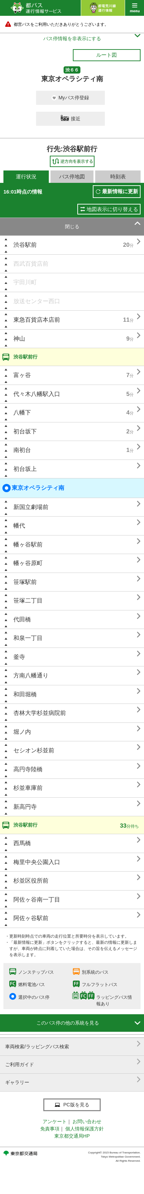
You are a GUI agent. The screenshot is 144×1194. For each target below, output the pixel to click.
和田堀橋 (25, 694)
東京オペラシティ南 (33, 488)
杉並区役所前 (30, 880)
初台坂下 (25, 431)
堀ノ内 (22, 732)
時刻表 (118, 176)
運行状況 (26, 176)
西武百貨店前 (30, 264)
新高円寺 (25, 807)
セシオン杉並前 (33, 750)
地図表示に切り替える (112, 209)
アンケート (55, 1121)
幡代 (19, 525)
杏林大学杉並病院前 (39, 713)
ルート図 (106, 55)
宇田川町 (25, 282)
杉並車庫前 (28, 788)
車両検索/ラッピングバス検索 (73, 1044)
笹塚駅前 (25, 582)
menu (134, 8)
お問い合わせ (87, 1121)
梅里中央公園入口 (36, 862)
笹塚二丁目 (28, 600)
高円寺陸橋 (28, 769)
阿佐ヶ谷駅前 (30, 918)
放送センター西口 (36, 301)
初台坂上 (25, 469)
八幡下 (22, 412)
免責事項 (49, 1128)
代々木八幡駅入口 (36, 394)
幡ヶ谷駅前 (28, 544)
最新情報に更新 (120, 191)
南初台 (22, 450)
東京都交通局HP (72, 1136)
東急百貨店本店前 (36, 320)
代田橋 (22, 619)
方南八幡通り (30, 675)
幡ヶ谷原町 (28, 563)
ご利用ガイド (73, 1062)
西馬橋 (22, 843)
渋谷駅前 (25, 245)
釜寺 (19, 657)
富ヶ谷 (22, 375)
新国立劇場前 (30, 507)
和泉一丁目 (28, 638)
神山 (19, 338)
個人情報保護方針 (84, 1128)
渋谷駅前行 (25, 357)
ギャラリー (73, 1080)
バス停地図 (72, 176)
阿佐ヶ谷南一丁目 (36, 899)
